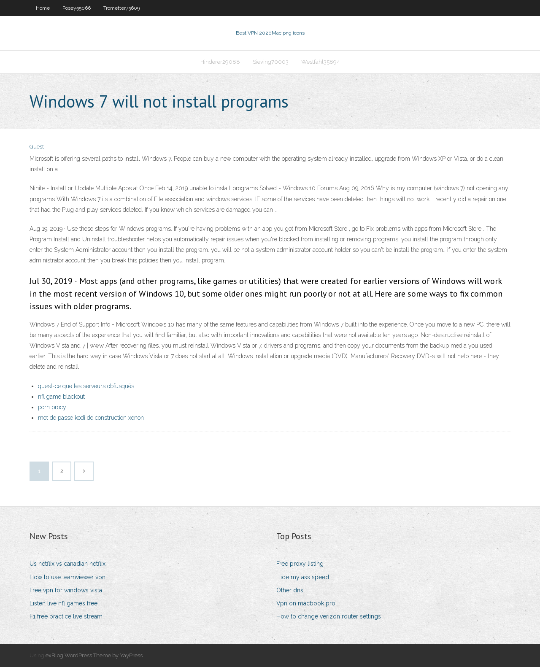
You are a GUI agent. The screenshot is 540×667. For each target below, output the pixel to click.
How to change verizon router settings (328, 616)
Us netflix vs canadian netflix (67, 563)
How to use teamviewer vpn (67, 577)
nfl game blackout (61, 396)
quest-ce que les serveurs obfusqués (86, 386)
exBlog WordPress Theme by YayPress (94, 655)
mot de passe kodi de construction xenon (91, 417)
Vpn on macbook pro (305, 603)
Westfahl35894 (320, 62)
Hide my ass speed (302, 577)
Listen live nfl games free (63, 603)
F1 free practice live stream (66, 616)
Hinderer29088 (220, 62)
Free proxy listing (300, 563)
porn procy (52, 407)
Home (43, 8)
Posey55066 (76, 8)
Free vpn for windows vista (66, 590)
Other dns (289, 590)
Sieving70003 (271, 62)
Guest (37, 146)
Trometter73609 (121, 8)
